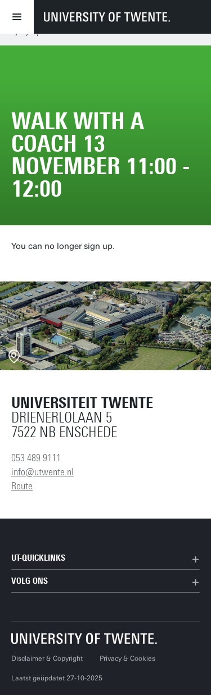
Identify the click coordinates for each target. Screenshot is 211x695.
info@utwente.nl (42, 472)
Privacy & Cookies (127, 658)
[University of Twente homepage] (107, 17)
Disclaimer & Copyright (47, 658)
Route (22, 486)
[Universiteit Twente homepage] (84, 638)
